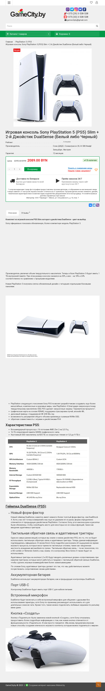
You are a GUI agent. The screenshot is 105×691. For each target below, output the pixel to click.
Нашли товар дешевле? (79, 171)
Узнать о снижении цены (80, 168)
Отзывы (25, 213)
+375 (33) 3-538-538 (77, 16)
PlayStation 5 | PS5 (24, 42)
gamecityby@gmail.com (77, 20)
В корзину (33, 169)
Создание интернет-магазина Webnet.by (47, 685)
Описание (12, 213)
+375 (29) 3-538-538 (77, 13)
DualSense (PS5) (33, 506)
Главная (9, 42)
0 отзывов (67, 142)
